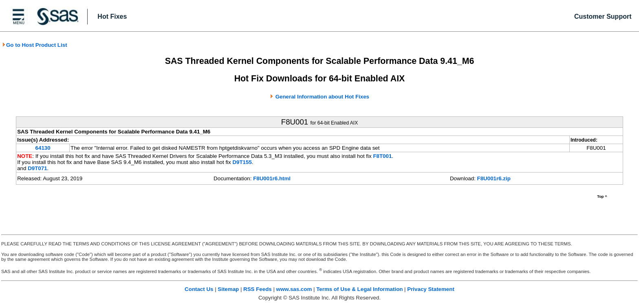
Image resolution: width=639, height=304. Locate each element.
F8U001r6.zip (494, 178)
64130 (43, 148)
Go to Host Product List (34, 45)
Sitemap (228, 289)
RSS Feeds (257, 289)
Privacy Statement (430, 289)
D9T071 (37, 168)
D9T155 (241, 162)
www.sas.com (294, 289)
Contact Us (199, 289)
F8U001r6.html (272, 178)
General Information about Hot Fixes (322, 97)
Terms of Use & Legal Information (359, 289)
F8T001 (382, 156)
